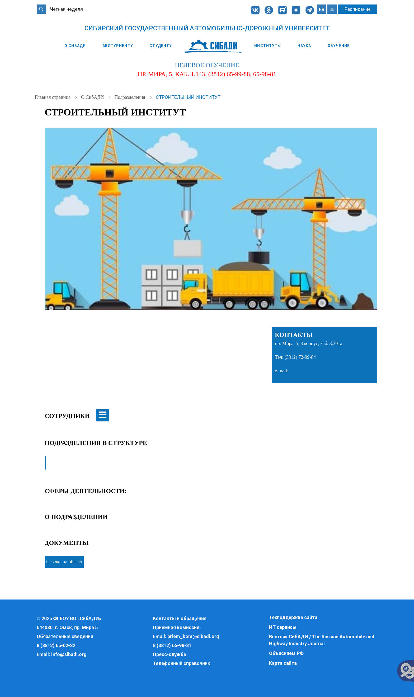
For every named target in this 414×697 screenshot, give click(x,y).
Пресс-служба (169, 654)
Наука (304, 46)
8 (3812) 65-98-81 (172, 645)
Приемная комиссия (176, 627)
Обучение (339, 46)
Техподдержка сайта (293, 617)
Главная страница (53, 97)
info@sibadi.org (69, 654)
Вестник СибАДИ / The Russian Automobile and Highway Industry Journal (321, 640)
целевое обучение (207, 65)
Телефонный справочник (181, 663)
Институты (267, 46)
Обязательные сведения (65, 636)
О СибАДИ (75, 46)
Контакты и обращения (179, 618)
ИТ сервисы (283, 627)
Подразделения (130, 97)
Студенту (160, 46)
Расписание (358, 9)
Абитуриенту (117, 46)
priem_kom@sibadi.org (193, 636)
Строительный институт (188, 97)
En (321, 9)
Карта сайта (283, 663)
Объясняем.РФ (286, 653)
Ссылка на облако (64, 561)
